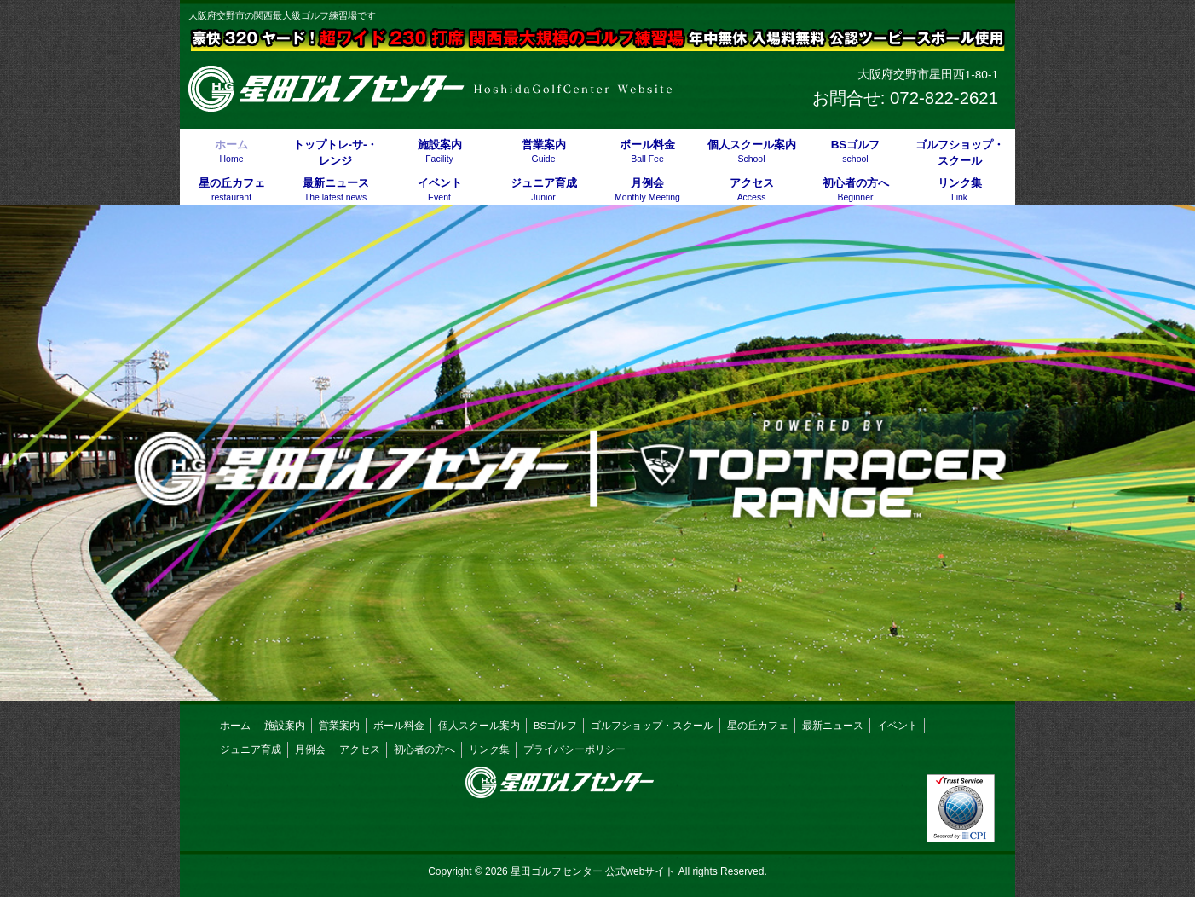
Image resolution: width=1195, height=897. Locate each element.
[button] (597, 453)
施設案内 (284, 725)
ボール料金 (398, 725)
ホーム (235, 725)
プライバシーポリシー (574, 749)
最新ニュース (832, 725)
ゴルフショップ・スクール (652, 725)
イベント (897, 725)
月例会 (310, 749)
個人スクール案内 (479, 725)
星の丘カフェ (757, 725)
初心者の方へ (424, 749)
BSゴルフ (555, 725)
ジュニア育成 (250, 749)
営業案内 (339, 725)
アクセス (359, 749)
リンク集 (489, 749)
